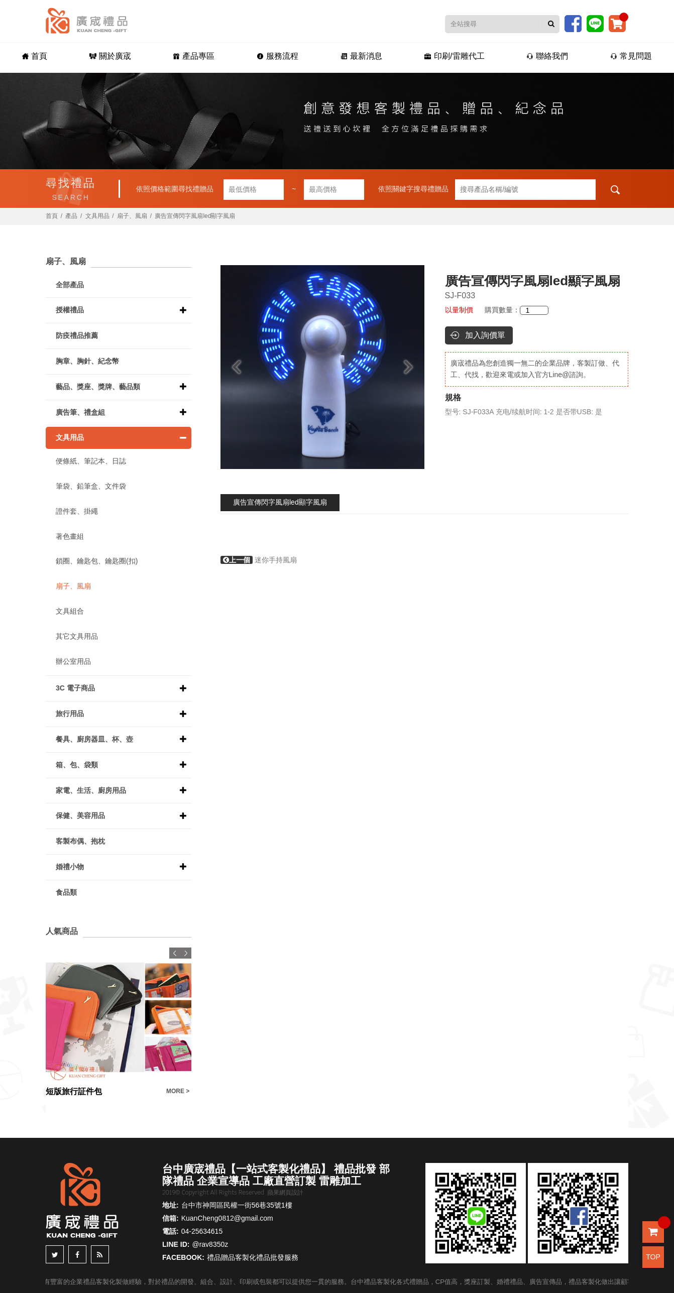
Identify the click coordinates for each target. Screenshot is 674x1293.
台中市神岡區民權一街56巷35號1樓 (236, 1205)
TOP (653, 1257)
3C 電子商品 (75, 688)
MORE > (177, 1091)
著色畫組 (70, 536)
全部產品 (70, 285)
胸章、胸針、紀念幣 (87, 361)
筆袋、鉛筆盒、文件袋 (91, 486)
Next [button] (413, 367)
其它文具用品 (77, 636)
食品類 (66, 892)
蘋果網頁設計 (285, 1193)
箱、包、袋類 (77, 765)
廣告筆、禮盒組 (80, 412)
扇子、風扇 (132, 215)
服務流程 (277, 56)
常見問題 (631, 56)
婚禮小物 (70, 867)
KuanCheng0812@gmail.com (227, 1218)
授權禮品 (70, 310)
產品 (71, 215)
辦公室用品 (73, 661)
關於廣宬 (110, 56)
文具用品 (97, 215)
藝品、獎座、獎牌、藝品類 (98, 387)
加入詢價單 (485, 335)
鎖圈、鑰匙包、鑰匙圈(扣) (97, 561)
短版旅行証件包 (74, 1091)
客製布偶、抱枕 (80, 841)
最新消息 (361, 56)
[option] (322, 367)
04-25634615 (202, 1231)
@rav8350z (210, 1244)
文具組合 (70, 611)
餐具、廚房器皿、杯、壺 (94, 739)
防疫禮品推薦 (77, 335)
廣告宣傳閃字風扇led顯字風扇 (280, 502)
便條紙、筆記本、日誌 (91, 461)
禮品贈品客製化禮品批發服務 (252, 1257)
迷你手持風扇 (258, 560)
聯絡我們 (547, 56)
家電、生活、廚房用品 (91, 790)
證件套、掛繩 (77, 511)
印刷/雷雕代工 (454, 56)
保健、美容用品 (80, 815)
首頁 (34, 56)
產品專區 (193, 56)
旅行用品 (70, 714)
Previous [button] (231, 367)
